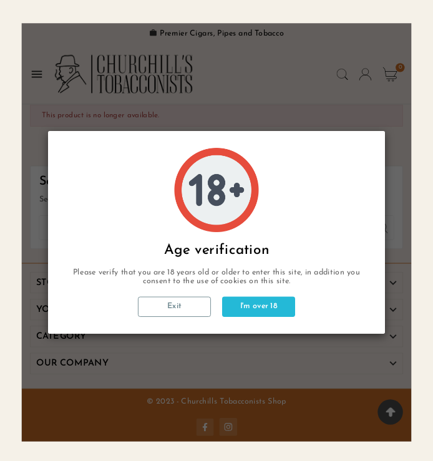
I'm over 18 (259, 306)
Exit (174, 307)
